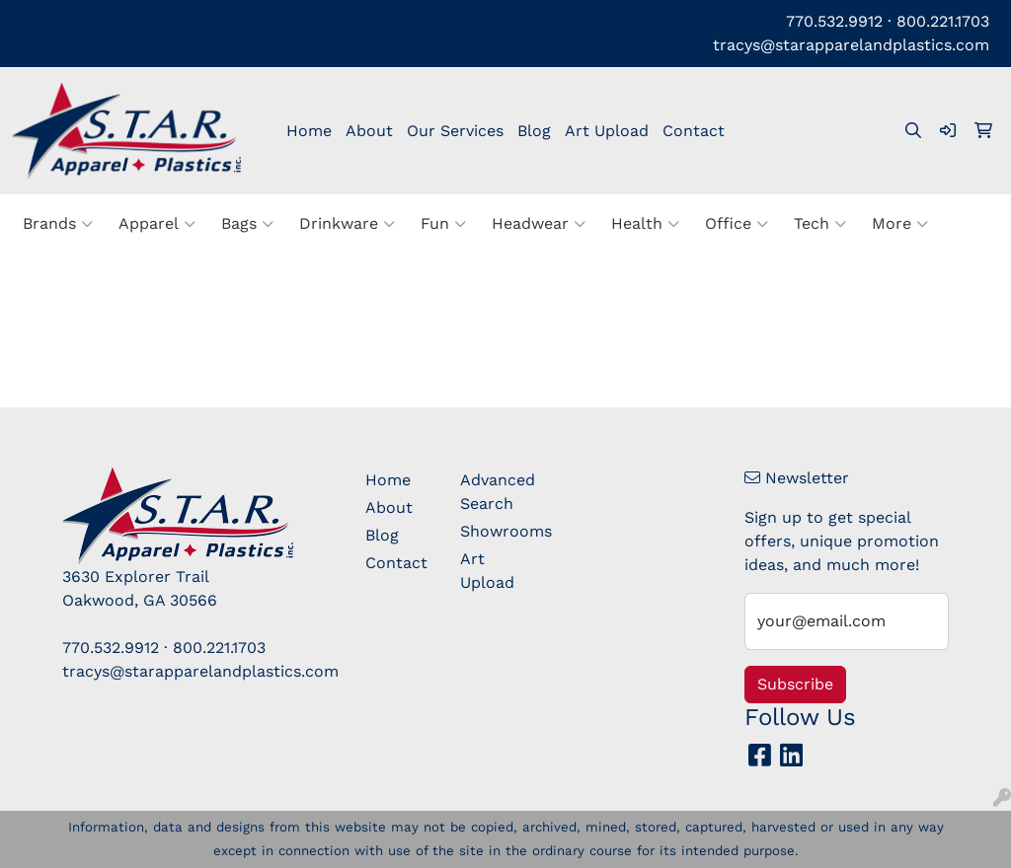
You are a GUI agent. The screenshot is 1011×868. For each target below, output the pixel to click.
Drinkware (347, 224)
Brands (58, 224)
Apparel (156, 224)
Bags (247, 224)
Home (309, 130)
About (369, 130)
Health (645, 224)
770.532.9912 (834, 21)
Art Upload (607, 130)
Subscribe (795, 684)
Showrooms (495, 531)
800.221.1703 (942, 21)
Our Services (455, 130)
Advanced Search (495, 491)
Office (736, 224)
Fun (443, 224)
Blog (534, 130)
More (900, 224)
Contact (693, 130)
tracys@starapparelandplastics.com (851, 45)
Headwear (538, 224)
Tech (820, 224)
